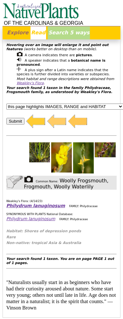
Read (38, 33)
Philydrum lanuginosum (35, 205)
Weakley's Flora (30, 83)
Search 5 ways (68, 33)
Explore (18, 33)
